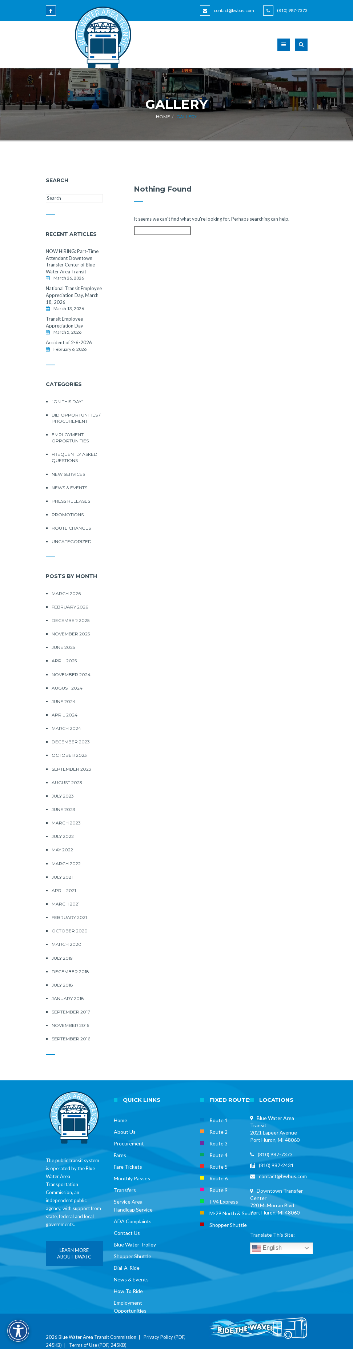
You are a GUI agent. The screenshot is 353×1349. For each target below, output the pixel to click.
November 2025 (71, 634)
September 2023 (71, 769)
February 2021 (69, 917)
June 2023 (63, 809)
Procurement (129, 1143)
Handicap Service (133, 1210)
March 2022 (66, 863)
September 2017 (71, 1012)
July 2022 (63, 836)
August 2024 (67, 688)
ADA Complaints (133, 1221)
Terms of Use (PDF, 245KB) (98, 1345)
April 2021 (64, 890)
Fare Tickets (128, 1167)
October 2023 (69, 755)
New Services (68, 474)
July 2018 (62, 985)
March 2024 (66, 728)
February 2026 (70, 607)
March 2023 (66, 823)
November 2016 (70, 1025)
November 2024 (71, 674)
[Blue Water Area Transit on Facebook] (52, 14)
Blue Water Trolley (135, 1244)
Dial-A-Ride (127, 1268)
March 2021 (66, 904)
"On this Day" (67, 401)
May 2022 (62, 849)
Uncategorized (72, 541)
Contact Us (127, 1233)
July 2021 (62, 877)
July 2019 (62, 958)
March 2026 (66, 593)
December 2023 (71, 741)
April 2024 (64, 715)
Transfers (125, 1190)
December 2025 (70, 620)
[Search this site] (74, 198)
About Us (125, 1132)
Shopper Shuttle (132, 1256)
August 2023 (67, 782)
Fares (120, 1155)
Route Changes (71, 528)
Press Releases (71, 501)
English (267, 1248)
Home (163, 116)
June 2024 (64, 701)
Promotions (68, 514)
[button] (301, 49)
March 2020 (66, 944)
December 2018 (70, 971)
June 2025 (63, 647)
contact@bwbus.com (234, 10)
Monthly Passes (132, 1178)
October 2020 (70, 931)
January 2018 (68, 998)
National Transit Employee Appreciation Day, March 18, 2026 (74, 295)
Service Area (128, 1202)
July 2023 (63, 796)
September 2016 (71, 1038)
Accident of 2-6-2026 (69, 342)
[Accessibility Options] (18, 1331)
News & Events (69, 487)
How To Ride (128, 1291)
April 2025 (64, 660)
